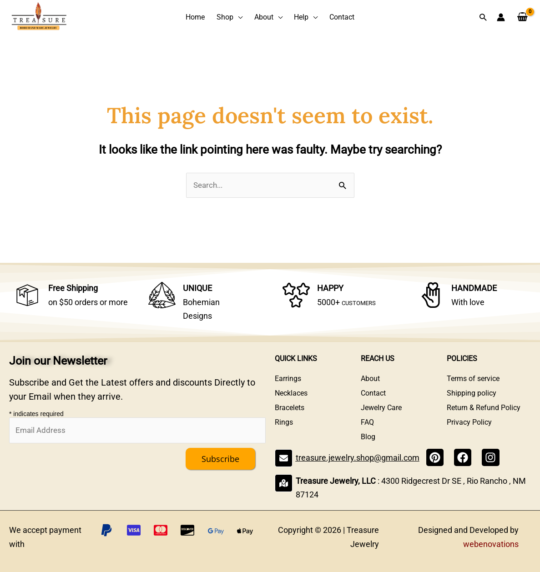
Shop (225, 17)
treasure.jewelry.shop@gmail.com (357, 457)
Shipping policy (471, 393)
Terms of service (473, 378)
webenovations (491, 544)
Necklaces (291, 393)
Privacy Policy (469, 422)
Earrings (288, 378)
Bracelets (289, 407)
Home (195, 17)
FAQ (367, 422)
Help (301, 17)
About (263, 17)
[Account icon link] (501, 17)
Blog (368, 436)
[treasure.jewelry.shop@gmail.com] (284, 458)
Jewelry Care (381, 407)
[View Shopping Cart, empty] (522, 17)
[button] (483, 17)
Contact (341, 17)
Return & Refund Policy (483, 407)
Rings (284, 422)
